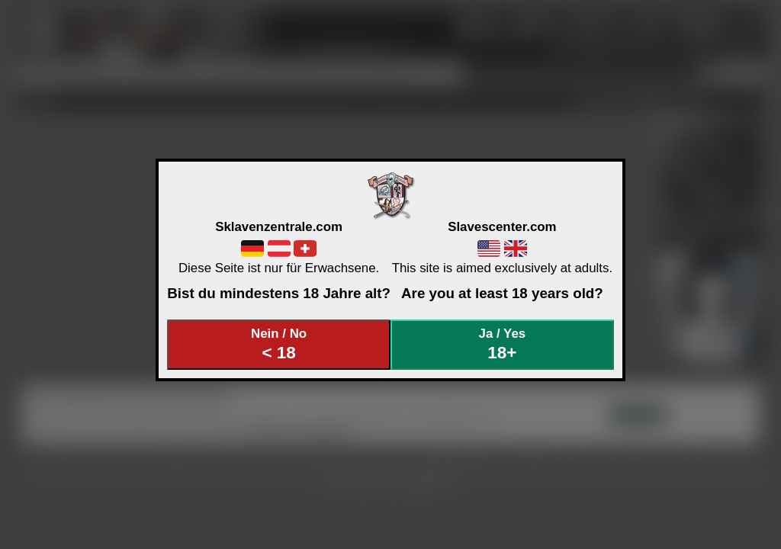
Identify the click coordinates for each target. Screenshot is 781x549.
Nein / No (279, 344)
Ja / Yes (502, 344)
